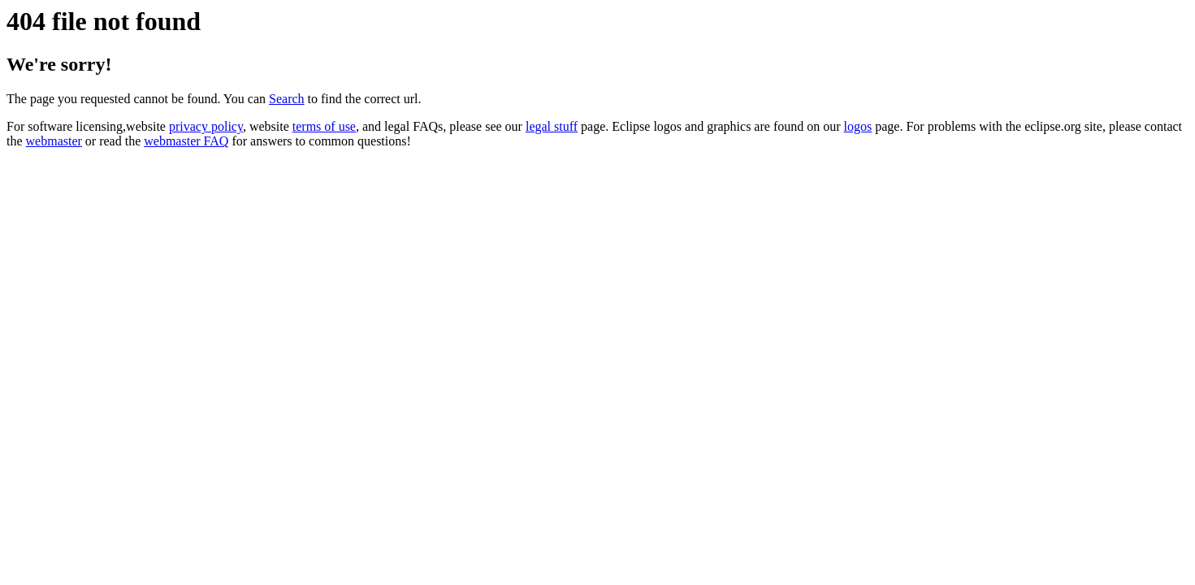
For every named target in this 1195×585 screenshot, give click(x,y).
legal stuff (552, 126)
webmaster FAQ (186, 141)
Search (287, 99)
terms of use (324, 126)
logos (858, 126)
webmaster (54, 141)
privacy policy (206, 126)
